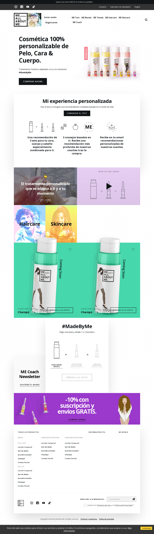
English (137, 7)
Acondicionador (25, 455)
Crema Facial (24, 462)
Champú (23, 312)
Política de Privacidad (123, 505)
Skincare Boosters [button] (50, 438)
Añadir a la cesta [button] (60, 310)
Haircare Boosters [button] (74, 438)
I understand (146, 528)
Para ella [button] (22, 443)
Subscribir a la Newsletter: (92, 499)
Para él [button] (21, 466)
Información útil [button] (97, 432)
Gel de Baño (23, 451)
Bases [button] (20, 438)
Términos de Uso (104, 505)
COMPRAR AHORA (33, 81)
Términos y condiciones (88, 519)
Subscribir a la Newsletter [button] (120, 7)
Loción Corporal (25, 447)
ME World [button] (123, 432)
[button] (45, 200)
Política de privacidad (106, 519)
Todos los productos (28, 432)
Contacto (102, 7)
